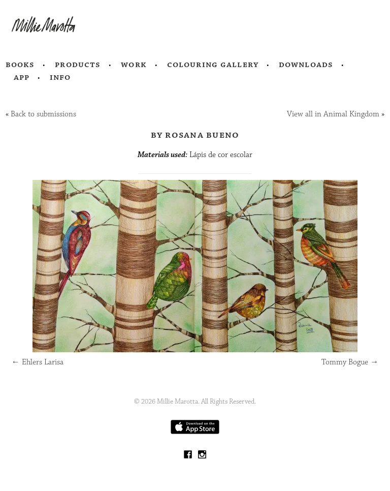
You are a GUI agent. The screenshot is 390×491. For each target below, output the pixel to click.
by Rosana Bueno (195, 135)
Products (78, 64)
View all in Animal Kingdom (333, 114)
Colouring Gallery (212, 64)
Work (134, 64)
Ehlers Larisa (37, 362)
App (21, 77)
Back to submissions (43, 114)
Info (60, 77)
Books (20, 64)
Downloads (306, 64)
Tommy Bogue (349, 362)
